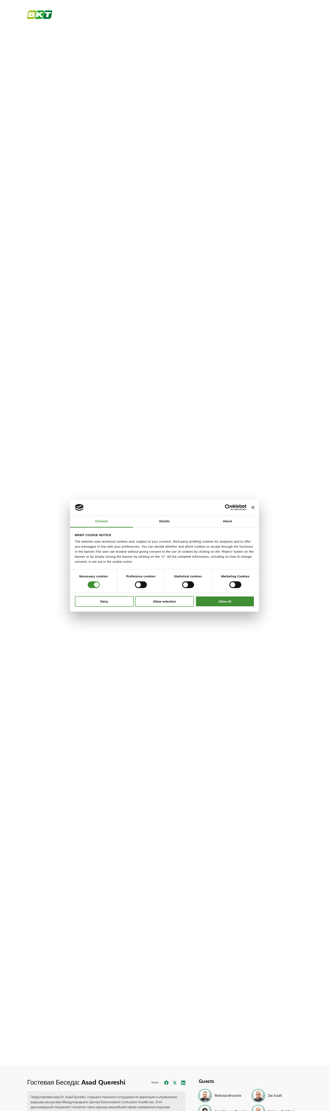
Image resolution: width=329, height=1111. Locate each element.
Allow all (224, 601)
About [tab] (227, 521)
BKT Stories (109, 16)
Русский (294, 3)
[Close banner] (252, 507)
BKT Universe (78, 16)
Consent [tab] (101, 521)
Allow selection (164, 601)
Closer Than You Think (177, 16)
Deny (104, 601)
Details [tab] (164, 521)
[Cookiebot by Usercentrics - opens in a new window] (228, 507)
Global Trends (140, 16)
